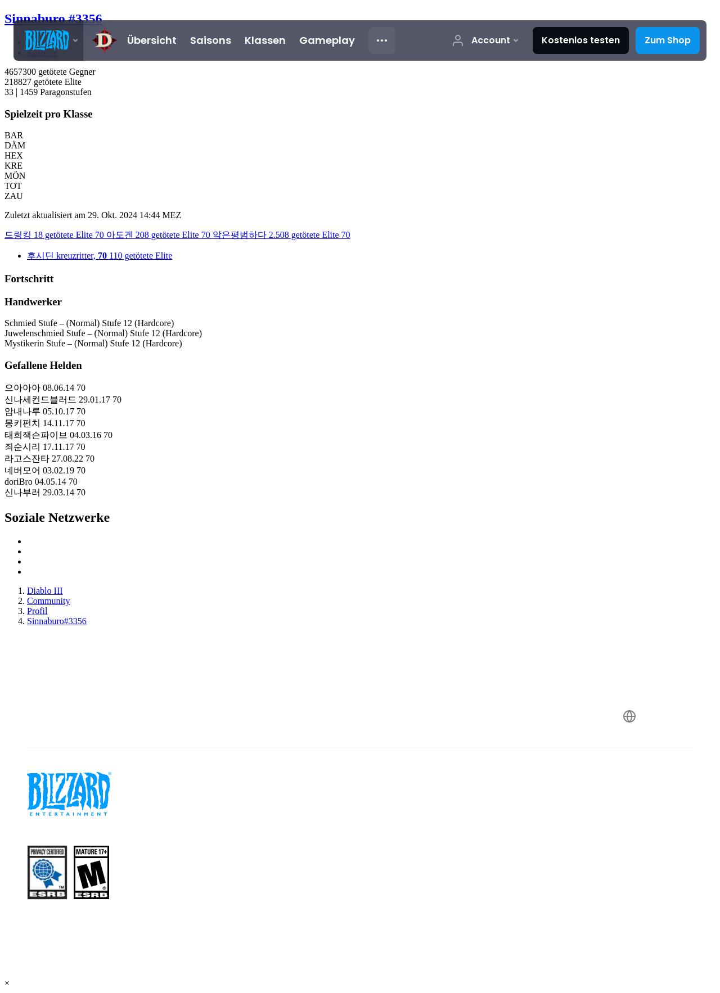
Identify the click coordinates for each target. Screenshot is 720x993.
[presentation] (48, 40)
